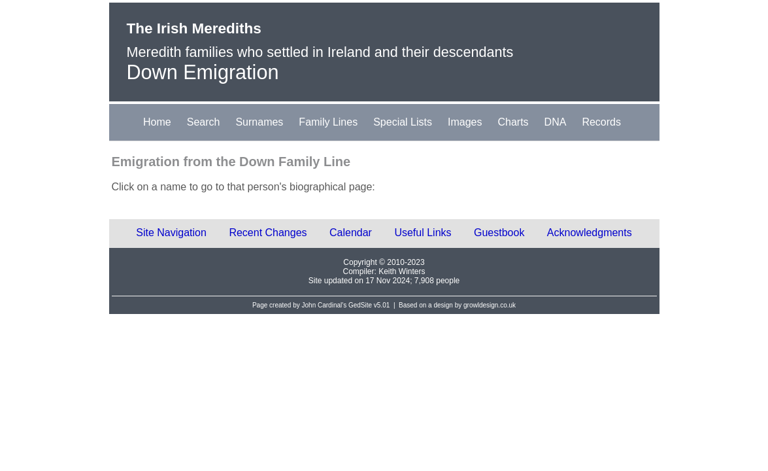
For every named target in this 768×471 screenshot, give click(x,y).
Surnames (259, 122)
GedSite (360, 305)
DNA (555, 122)
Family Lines (328, 122)
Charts (512, 122)
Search (203, 122)
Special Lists (402, 122)
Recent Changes (268, 232)
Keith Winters (401, 271)
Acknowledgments (589, 232)
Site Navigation (171, 232)
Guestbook (499, 232)
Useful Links (422, 232)
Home (157, 122)
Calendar (350, 232)
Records (601, 122)
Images (465, 122)
